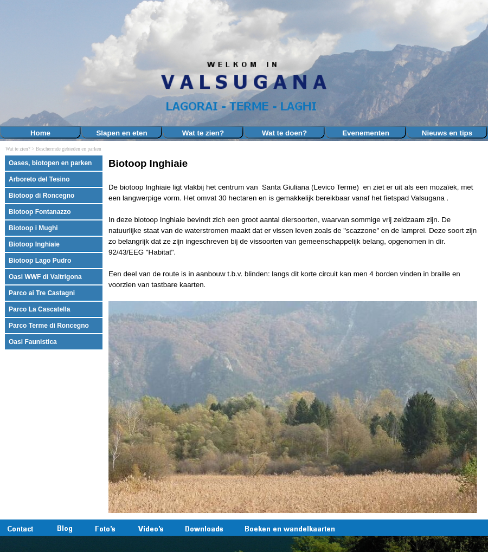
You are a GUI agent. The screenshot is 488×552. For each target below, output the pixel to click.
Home (40, 133)
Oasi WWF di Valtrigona (45, 277)
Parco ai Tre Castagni (42, 293)
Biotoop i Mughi (33, 228)
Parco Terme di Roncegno (49, 325)
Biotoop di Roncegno (41, 195)
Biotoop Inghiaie (34, 244)
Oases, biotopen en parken (50, 163)
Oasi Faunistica (33, 342)
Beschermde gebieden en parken (68, 149)
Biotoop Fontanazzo (40, 212)
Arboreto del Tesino (39, 179)
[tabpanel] (295, 335)
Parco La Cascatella (39, 309)
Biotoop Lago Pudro (40, 260)
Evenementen (365, 133)
